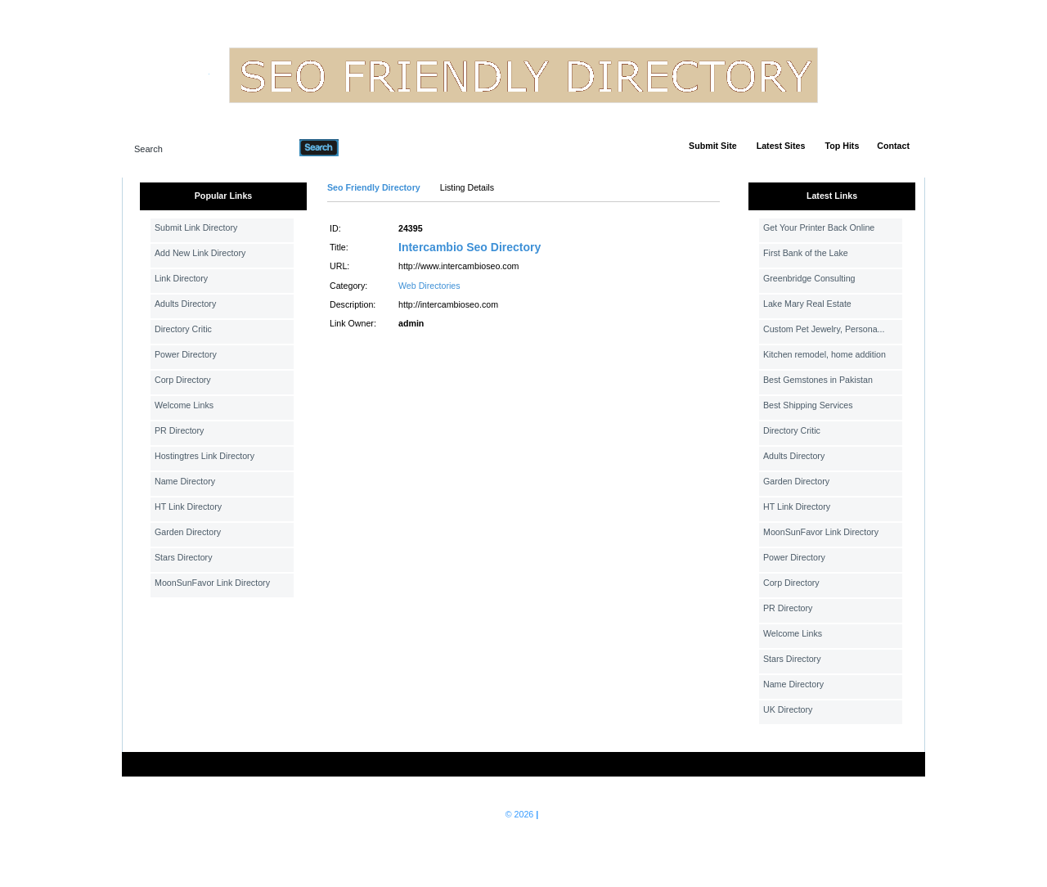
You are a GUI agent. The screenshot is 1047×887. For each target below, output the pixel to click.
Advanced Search (381, 147)
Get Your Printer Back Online (818, 227)
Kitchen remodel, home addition (824, 354)
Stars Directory (183, 557)
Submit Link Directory (196, 227)
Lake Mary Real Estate (807, 303)
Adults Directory (185, 303)
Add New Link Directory (200, 253)
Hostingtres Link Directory (204, 456)
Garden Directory (188, 532)
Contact (893, 146)
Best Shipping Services (808, 405)
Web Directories (429, 285)
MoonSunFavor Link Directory (212, 583)
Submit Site (713, 146)
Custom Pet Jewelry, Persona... (823, 329)
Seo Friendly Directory (373, 187)
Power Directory (186, 354)
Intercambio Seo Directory (469, 247)
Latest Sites (781, 146)
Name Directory (185, 481)
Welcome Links (184, 405)
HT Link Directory (188, 506)
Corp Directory (183, 380)
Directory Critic (183, 329)
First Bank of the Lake (805, 253)
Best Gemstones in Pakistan (818, 380)
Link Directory (181, 278)
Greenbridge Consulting (809, 278)
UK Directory (787, 709)
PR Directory (179, 430)
